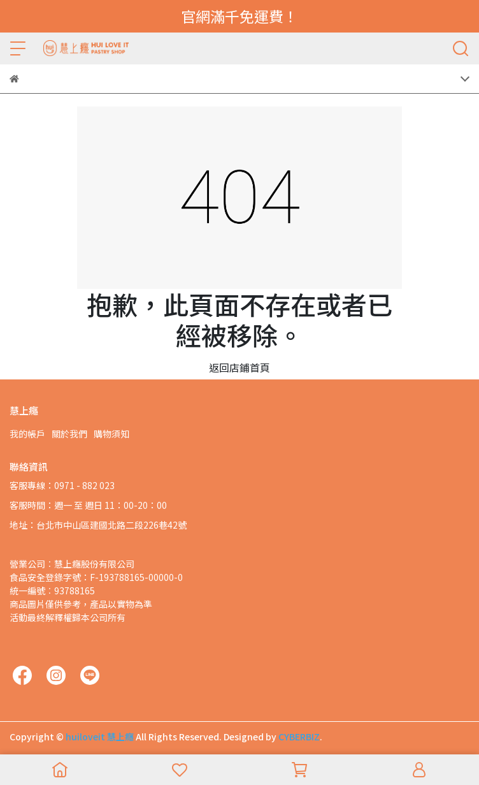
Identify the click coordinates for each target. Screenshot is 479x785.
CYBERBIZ (299, 736)
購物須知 (111, 433)
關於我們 (69, 433)
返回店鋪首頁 (239, 367)
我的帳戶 (27, 433)
